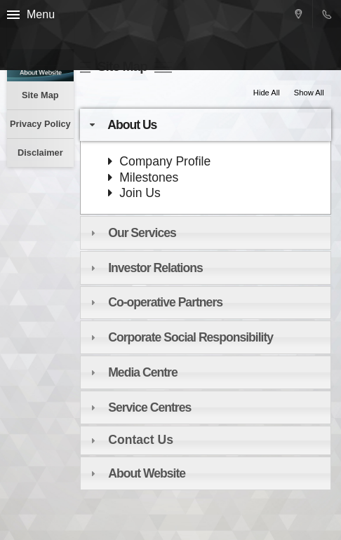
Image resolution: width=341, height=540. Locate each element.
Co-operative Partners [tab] (154, 302)
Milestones (143, 177)
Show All (309, 92)
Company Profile (159, 161)
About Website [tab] (136, 473)
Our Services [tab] (131, 233)
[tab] (205, 337)
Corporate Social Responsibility (190, 337)
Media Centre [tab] (132, 372)
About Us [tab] (121, 125)
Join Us (134, 193)
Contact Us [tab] (130, 440)
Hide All (266, 92)
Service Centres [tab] (139, 407)
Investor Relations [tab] (144, 268)
